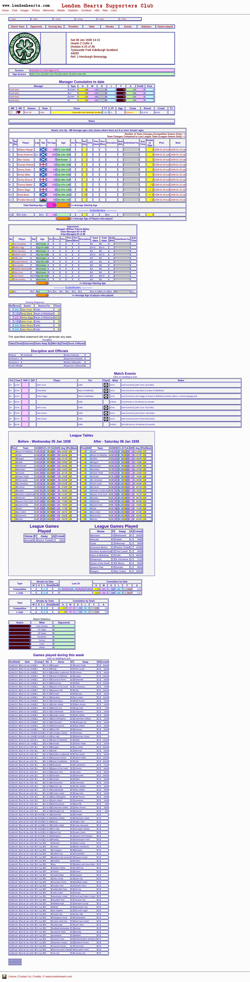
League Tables (81, 435)
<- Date (34, 19)
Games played (165, 26)
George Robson (26, 164)
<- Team (12, 19)
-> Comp (78, 19)
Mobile (61, 10)
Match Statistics (42, 619)
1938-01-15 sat (177, 149)
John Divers (19, 276)
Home (5, 10)
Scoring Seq (54, 26)
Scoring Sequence (35, 302)
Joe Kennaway (20, 244)
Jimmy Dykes (24, 169)
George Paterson (21, 262)
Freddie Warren (25, 200)
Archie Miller (24, 174)
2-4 (105, 112)
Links (114, 10)
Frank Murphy (19, 279)
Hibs (96, 10)
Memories (48, 10)
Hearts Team (17, 26)
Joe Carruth (19, 265)
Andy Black (23, 195)
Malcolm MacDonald (22, 269)
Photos (36, 10)
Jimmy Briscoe (25, 179)
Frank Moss (14, 90)
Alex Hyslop (24, 159)
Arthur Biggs (24, 190)
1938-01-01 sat (161, 154)
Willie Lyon (18, 258)
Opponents (36, 26)
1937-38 (28, 112)
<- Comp (56, 19)
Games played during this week (58, 655)
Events (128, 26)
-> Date (101, 19)
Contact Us (24, 976)
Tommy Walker (25, 184)
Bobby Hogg (19, 247)
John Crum (18, 272)
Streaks (110, 26)
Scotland (86, 10)
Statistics (73, 10)
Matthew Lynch (20, 254)
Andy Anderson (25, 154)
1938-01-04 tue (161, 149)
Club (14, 10)
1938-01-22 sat (177, 174)
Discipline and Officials (49, 351)
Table (92, 26)
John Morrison (19, 251)
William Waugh (25, 149)
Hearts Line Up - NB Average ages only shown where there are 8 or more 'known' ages (97, 130)
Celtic (42, 112)
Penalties (74, 26)
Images (24, 10)
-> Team (123, 19)
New (105, 10)
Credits (37, 976)
